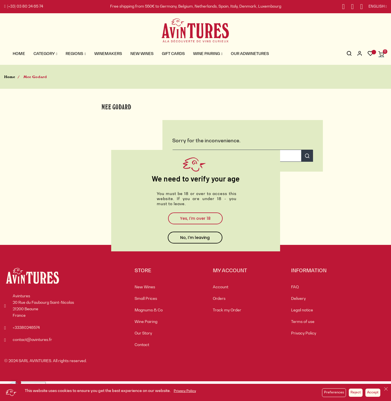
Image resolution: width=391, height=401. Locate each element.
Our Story (143, 333)
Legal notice (302, 310)
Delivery (298, 299)
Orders (219, 299)
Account (220, 287)
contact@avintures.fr (32, 340)
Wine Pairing (146, 322)
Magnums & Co (149, 310)
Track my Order (227, 310)
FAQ (295, 287)
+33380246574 (26, 328)
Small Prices (146, 299)
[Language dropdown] (375, 6)
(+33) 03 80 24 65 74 (23, 6)
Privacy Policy (185, 391)
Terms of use (302, 322)
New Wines (145, 287)
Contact (142, 345)
